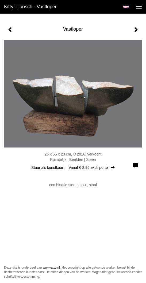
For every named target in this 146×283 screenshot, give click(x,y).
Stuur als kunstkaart (73, 167)
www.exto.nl (51, 267)
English (126, 7)
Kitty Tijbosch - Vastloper (30, 6)
